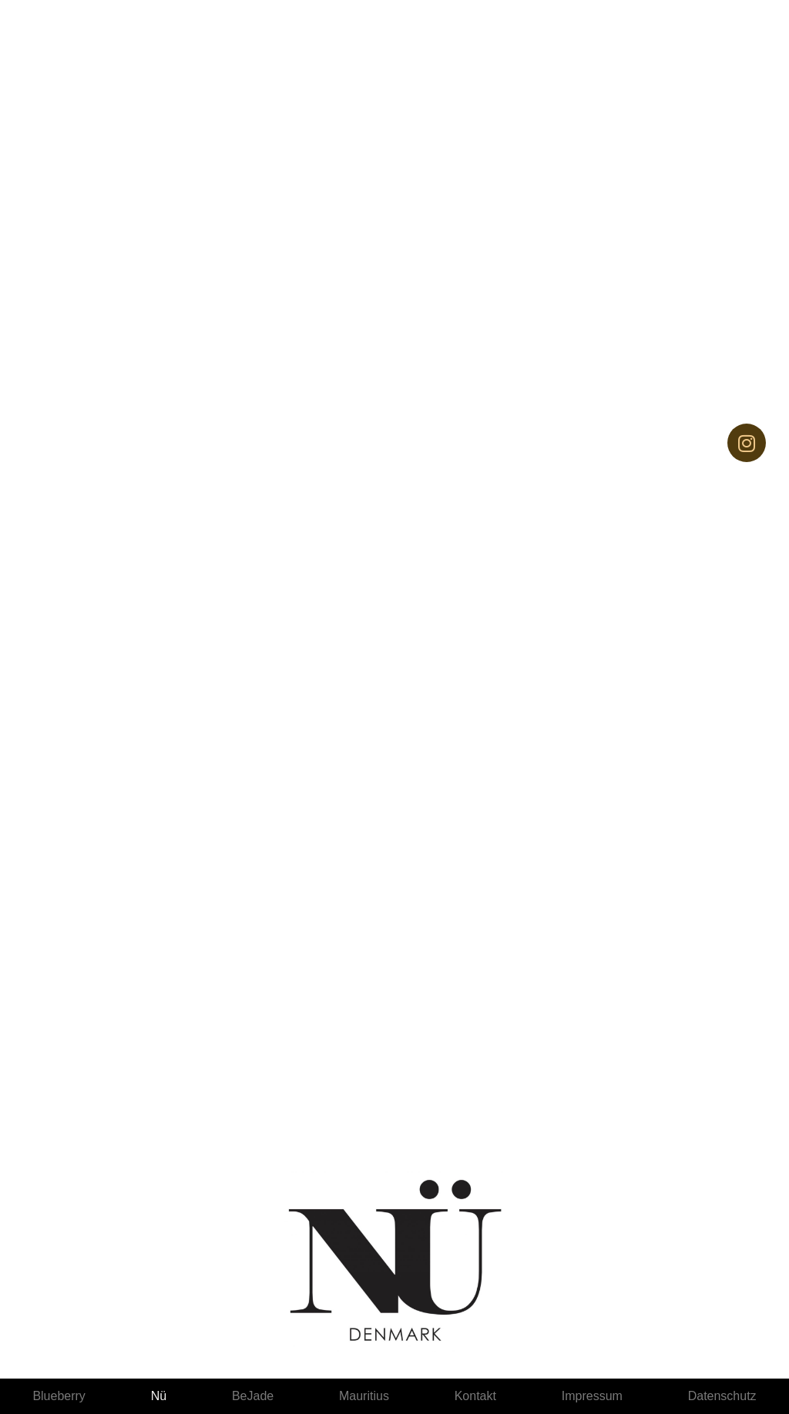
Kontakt (475, 1395)
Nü (158, 1395)
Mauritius (364, 1395)
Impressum (592, 1395)
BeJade (253, 1395)
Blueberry (58, 1395)
